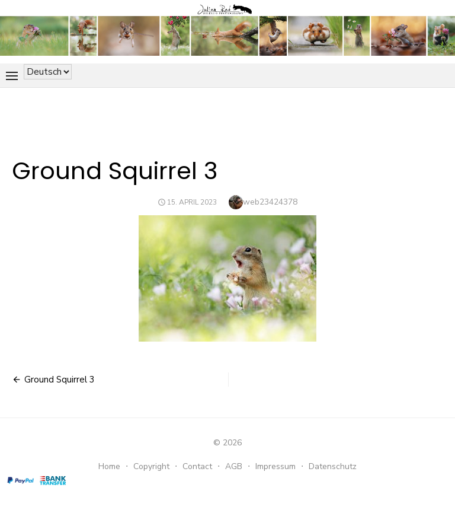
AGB (233, 466)
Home (109, 466)
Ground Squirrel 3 (59, 379)
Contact (197, 466)
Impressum (275, 466)
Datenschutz (333, 466)
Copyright (151, 466)
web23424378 (270, 202)
